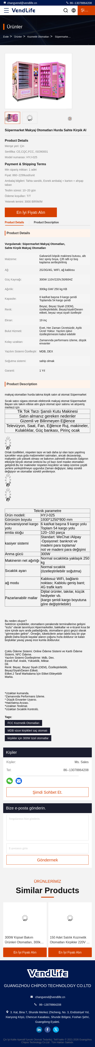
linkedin (39, 1030)
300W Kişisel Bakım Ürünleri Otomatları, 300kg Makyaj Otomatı (23, 940)
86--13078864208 (79, 3)
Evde (6, 36)
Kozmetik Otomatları (38, 36)
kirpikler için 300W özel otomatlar (28, 738)
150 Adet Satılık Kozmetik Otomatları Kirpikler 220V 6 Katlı (69, 940)
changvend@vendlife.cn (20, 3)
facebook (47, 1030)
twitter (56, 1030)
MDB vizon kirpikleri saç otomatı (27, 730)
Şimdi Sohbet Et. (47, 792)
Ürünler (18, 36)
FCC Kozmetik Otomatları (23, 723)
